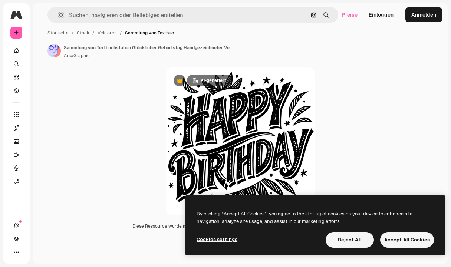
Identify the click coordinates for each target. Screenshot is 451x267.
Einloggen (381, 14)
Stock (83, 33)
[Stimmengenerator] (20, 168)
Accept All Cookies (407, 240)
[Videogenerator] (20, 155)
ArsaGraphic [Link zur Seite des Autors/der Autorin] (77, 56)
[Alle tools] (16, 115)
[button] (58, 15)
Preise (350, 14)
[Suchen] (16, 64)
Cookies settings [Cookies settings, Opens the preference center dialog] (217, 239)
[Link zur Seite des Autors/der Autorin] (54, 50)
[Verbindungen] (16, 225)
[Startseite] (16, 50)
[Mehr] (16, 252)
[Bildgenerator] (20, 141)
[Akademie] (16, 239)
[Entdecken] (16, 90)
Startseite (58, 33)
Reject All (350, 240)
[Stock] (16, 77)
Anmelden (423, 14)
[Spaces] (20, 128)
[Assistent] (20, 181)
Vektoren (107, 33)
